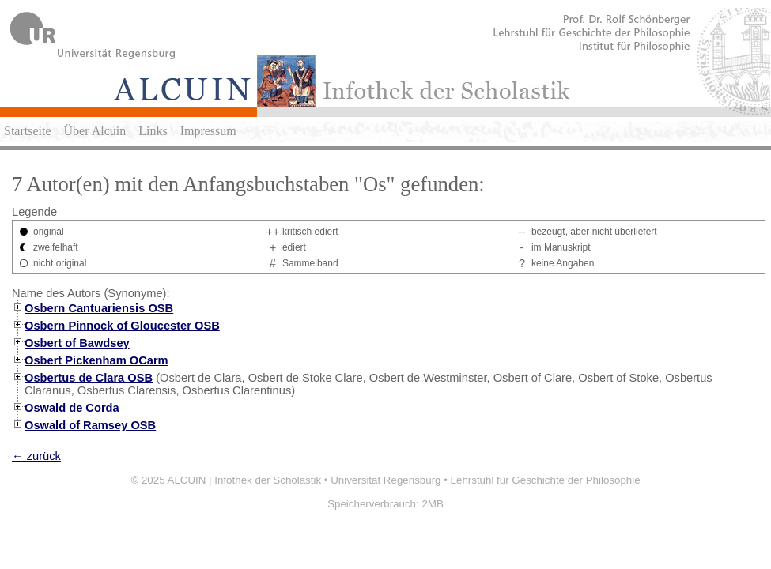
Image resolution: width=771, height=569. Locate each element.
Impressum (208, 131)
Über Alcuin (95, 131)
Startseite (27, 131)
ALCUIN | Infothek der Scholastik (245, 480)
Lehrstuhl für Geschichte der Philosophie (546, 480)
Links (152, 131)
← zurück (36, 456)
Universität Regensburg (385, 480)
